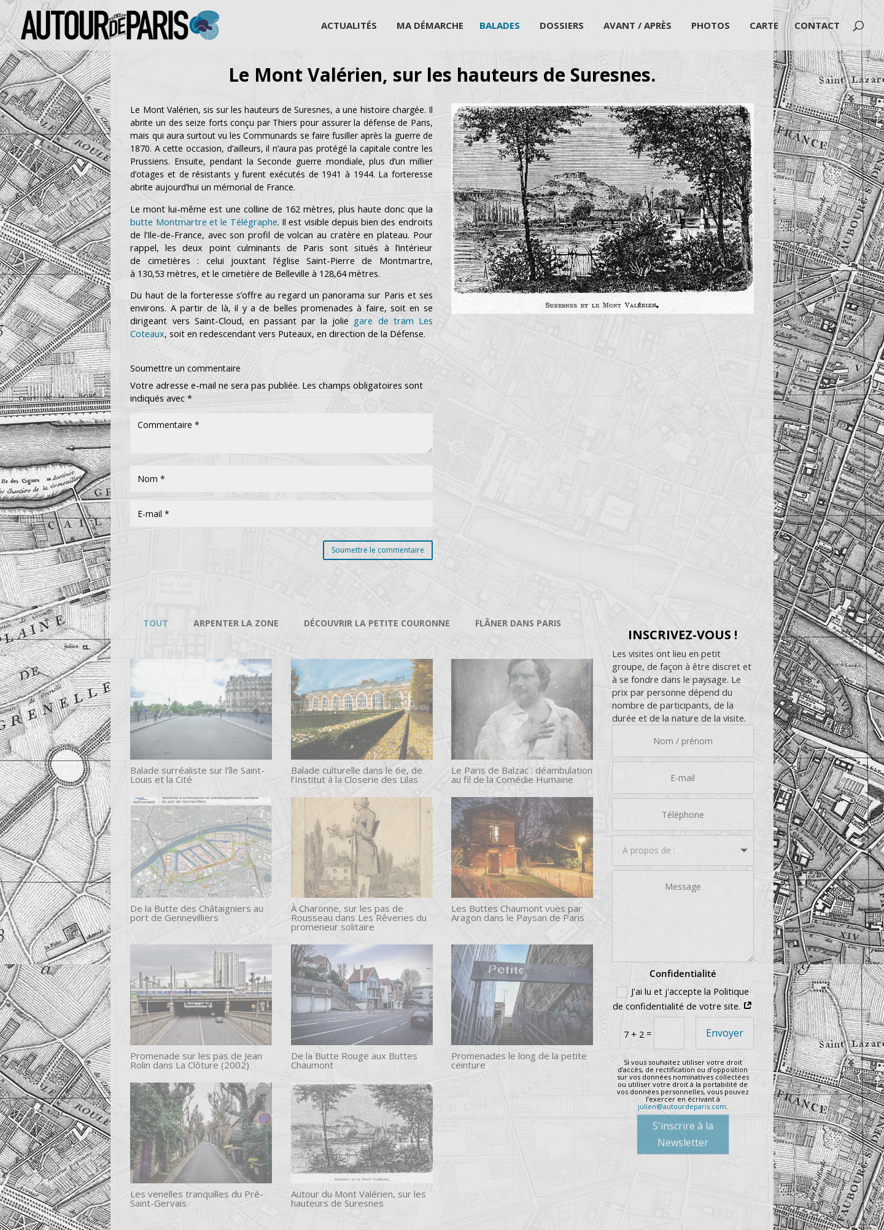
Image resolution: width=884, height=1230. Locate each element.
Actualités (349, 26)
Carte (764, 26)
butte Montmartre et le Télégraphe (203, 222)
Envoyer (724, 1033)
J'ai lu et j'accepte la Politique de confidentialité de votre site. (683, 999)
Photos (710, 26)
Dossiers (562, 26)
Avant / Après (637, 26)
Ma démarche (430, 26)
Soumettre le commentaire (378, 550)
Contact (817, 26)
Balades (499, 26)
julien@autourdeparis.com (682, 1106)
